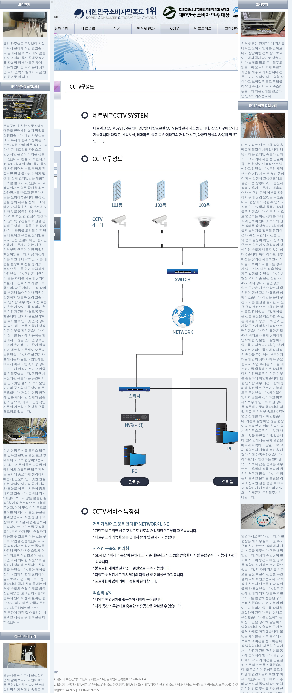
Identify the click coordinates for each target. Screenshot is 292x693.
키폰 (116, 28)
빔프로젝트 (203, 28)
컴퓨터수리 (59, 28)
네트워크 (88, 28)
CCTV (174, 28)
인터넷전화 (146, 28)
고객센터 (232, 28)
